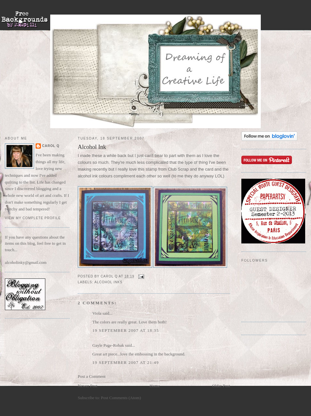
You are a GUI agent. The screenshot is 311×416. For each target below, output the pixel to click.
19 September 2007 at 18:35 (125, 330)
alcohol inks (108, 282)
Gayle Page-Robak (108, 345)
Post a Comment (92, 376)
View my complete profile (33, 218)
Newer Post (87, 385)
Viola (97, 313)
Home (155, 385)
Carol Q (51, 146)
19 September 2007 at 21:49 (125, 362)
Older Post (221, 385)
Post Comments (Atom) (121, 397)
